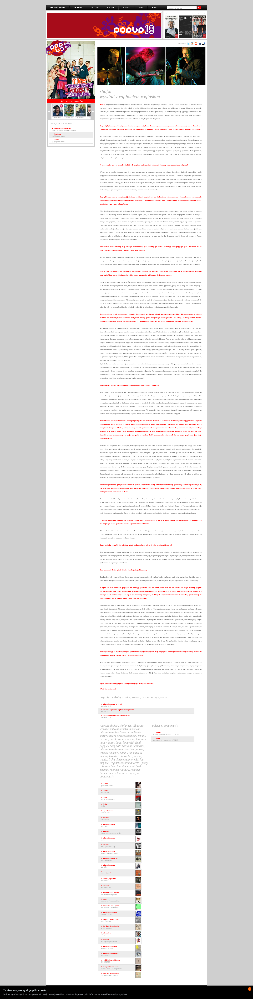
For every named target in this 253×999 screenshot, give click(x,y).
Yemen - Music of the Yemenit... (121, 968)
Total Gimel (121, 934)
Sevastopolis (121, 819)
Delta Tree (121, 825)
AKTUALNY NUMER (57, 7)
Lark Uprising (121, 954)
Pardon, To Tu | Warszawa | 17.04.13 (165, 739)
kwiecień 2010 (115, 716)
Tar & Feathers (121, 920)
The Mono (121, 880)
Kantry (121, 839)
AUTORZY (126, 7)
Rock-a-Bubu (121, 873)
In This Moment (121, 927)
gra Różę (121, 866)
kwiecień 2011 (111, 705)
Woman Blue (121, 812)
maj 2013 (117, 711)
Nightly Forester (121, 859)
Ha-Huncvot (121, 792)
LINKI (141, 7)
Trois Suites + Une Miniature (121, 900)
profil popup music (58, 135)
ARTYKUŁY (94, 7)
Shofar (121, 805)
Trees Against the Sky (121, 846)
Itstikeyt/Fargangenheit (121, 941)
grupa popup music (58, 141)
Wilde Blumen (121, 887)
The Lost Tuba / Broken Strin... (121, 907)
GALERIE (110, 7)
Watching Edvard (121, 948)
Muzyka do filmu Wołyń (121, 853)
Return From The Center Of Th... (121, 832)
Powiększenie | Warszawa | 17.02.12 (166, 733)
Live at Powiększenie (121, 798)
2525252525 (121, 961)
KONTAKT (156, 7)
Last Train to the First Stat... (121, 975)
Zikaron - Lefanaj (121, 914)
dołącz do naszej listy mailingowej (64, 129)
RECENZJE (78, 7)
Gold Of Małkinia (121, 785)
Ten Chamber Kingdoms (121, 893)
